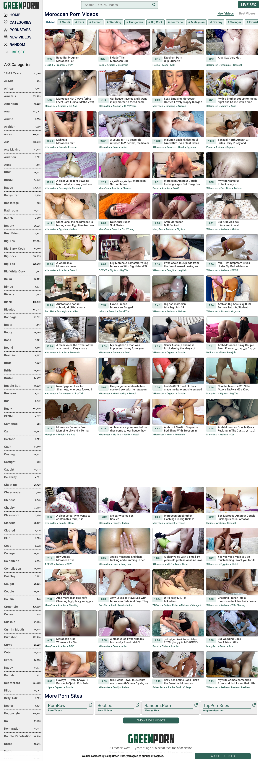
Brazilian (22, 355)
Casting (22, 455)
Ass (230, 646)
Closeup (22, 523)
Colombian (22, 561)
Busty (22, 409)
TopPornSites (227, 707)
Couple (22, 592)
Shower (126, 188)
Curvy (22, 645)
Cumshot (22, 637)
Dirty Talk (78, 393)
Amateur (117, 352)
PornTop (103, 605)
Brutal (22, 378)
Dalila (166, 605)
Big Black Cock (22, 249)
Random (17, 44)
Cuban (22, 615)
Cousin (22, 599)
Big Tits (124, 270)
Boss (115, 147)
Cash (22, 447)
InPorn (102, 311)
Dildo (22, 691)
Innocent (170, 523)
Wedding (115, 22)
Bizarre (22, 295)
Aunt (177, 564)
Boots (22, 325)
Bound (62, 147)
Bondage (22, 317)
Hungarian (135, 22)
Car (232, 434)
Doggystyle (22, 714)
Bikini (71, 523)
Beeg (101, 65)
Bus (22, 401)
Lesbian (245, 687)
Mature (224, 106)
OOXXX (49, 65)
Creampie (122, 65)
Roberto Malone (180, 605)
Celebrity (22, 477)
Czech (22, 660)
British (22, 371)
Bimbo (22, 287)
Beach (22, 218)
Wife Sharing (119, 393)
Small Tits (123, 311)
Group (223, 646)
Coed (22, 546)
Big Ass (72, 106)
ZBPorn (156, 605)
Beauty (22, 226)
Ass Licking (22, 150)
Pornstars (20, 30)
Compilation (22, 569)
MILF (173, 65)
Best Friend (22, 234)
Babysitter (22, 195)
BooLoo (116, 707)
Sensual (237, 65)
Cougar (22, 584)
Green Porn (151, 739)
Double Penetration (22, 736)
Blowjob (231, 352)
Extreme (72, 147)
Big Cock (156, 22)
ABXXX (49, 564)
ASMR (22, 81)
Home (15, 15)
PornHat (49, 311)
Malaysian (197, 22)
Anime (22, 119)
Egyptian (191, 147)
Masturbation (125, 605)
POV (70, 65)
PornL (209, 147)
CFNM (22, 416)
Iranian (96, 22)
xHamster (212, 65)
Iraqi (80, 22)
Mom (165, 65)
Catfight (22, 462)
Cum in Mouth (22, 630)
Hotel (135, 434)
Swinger (235, 22)
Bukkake (22, 394)
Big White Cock (22, 272)
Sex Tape (176, 22)
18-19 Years (129, 106)
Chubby (22, 508)
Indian (123, 147)
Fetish (61, 434)
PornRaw (67, 707)
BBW (69, 564)
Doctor (22, 706)
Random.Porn (168, 707)
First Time (226, 188)
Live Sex (248, 4)
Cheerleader (22, 493)
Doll (22, 721)
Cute (22, 653)
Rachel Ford (174, 687)
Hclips (156, 65)
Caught (170, 270)
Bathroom (22, 211)
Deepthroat (22, 683)
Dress (22, 744)
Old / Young (127, 229)
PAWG (176, 188)
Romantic (77, 188)
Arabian (111, 65)
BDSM (22, 180)
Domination (65, 393)
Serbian (224, 687)
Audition (22, 157)
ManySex (50, 106)
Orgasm (230, 147)
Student (224, 311)
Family (127, 434)
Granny (217, 22)
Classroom (22, 515)
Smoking (170, 106)
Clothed (22, 531)
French (115, 229)
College (187, 687)
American (22, 104)
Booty (22, 333)
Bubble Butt (22, 386)
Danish (22, 675)
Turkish (237, 188)
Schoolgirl (64, 188)
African (219, 147)
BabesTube (158, 687)
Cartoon (22, 439)
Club (22, 538)
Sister (185, 564)
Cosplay (22, 576)
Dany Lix (171, 147)
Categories (20, 22)
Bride (22, 363)
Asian (22, 135)
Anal (232, 106)
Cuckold (22, 622)
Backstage (22, 203)
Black (22, 302)
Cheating (73, 605)
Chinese (22, 500)
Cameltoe (22, 424)
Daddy (22, 668)
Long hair (181, 270)
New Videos (225, 13)
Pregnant (60, 65)
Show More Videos (151, 720)
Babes (22, 188)
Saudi (65, 22)
